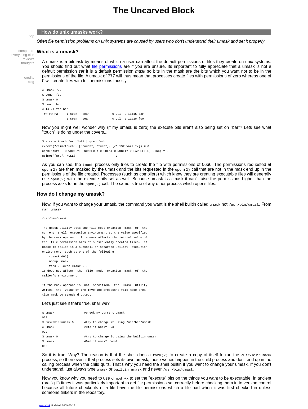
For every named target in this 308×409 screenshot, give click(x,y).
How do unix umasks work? (72, 32)
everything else (22, 55)
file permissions (107, 66)
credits (29, 78)
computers (26, 51)
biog (31, 82)
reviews (28, 59)
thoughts (27, 63)
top (31, 36)
